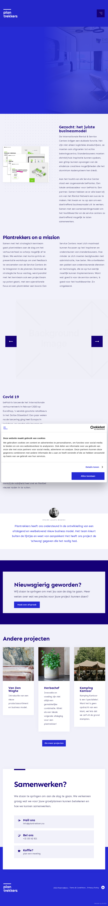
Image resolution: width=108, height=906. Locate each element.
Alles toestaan (88, 476)
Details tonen (92, 467)
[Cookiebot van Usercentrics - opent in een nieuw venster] (92, 428)
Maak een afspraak (26, 609)
